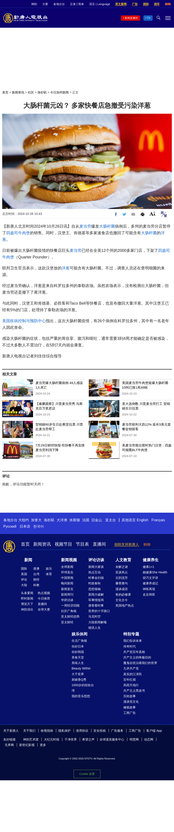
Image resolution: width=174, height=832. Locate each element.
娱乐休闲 (79, 634)
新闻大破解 (96, 594)
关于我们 (29, 730)
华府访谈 (67, 600)
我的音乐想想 (81, 696)
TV (148, 18)
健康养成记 (150, 583)
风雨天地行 (131, 685)
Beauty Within (81, 668)
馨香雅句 (121, 583)
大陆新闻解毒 (97, 622)
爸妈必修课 (123, 594)
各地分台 (59, 4)
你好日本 (78, 646)
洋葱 (66, 268)
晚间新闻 (67, 583)
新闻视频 (69, 560)
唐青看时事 (96, 605)
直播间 (99, 544)
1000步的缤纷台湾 (83, 687)
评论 (24, 579)
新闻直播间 (131, 18)
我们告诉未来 (132, 640)
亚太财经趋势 (70, 616)
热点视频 (44, 593)
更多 (43, 745)
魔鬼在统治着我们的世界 (140, 663)
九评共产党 (131, 668)
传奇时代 (129, 646)
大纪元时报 (51, 739)
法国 (85, 520)
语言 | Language (99, 4)
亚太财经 (67, 622)
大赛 (45, 4)
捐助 (146, 4)
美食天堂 (78, 657)
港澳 (36, 568)
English (142, 520)
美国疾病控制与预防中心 (24, 321)
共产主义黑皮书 (134, 690)
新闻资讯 (18, 92)
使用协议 (82, 730)
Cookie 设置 (86, 773)
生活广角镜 (79, 640)
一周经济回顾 (70, 605)
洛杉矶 (42, 92)
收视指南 (47, 730)
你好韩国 (78, 652)
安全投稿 (99, 730)
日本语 (25, 526)
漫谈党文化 (131, 701)
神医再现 (149, 589)
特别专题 (131, 634)
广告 (135, 4)
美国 (24, 574)
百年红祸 (129, 679)
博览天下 (27, 604)
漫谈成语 (121, 589)
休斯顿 (74, 520)
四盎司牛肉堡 (18, 233)
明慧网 (134, 739)
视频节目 (63, 544)
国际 (24, 568)
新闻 (28, 560)
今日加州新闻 (59, 92)
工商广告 (129, 713)
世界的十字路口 (99, 611)
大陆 (24, 585)
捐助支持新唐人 (126, 544)
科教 (36, 585)
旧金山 (96, 520)
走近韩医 (149, 594)
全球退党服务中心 (112, 739)
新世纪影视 (27, 745)
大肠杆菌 (107, 226)
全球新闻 (67, 567)
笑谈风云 (121, 572)
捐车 (157, 4)
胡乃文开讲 (150, 578)
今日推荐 (44, 598)
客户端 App (154, 730)
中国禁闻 (67, 578)
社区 (31, 92)
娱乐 (49, 568)
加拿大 (36, 520)
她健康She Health (155, 572)
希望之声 (88, 739)
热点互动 (94, 572)
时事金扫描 (96, 578)
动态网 (148, 739)
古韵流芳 (121, 578)
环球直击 (67, 572)
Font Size (152, 214)
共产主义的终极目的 (137, 657)
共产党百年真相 (134, 652)
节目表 (82, 544)
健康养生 (151, 560)
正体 (73, 4)
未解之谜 (121, 567)
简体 (81, 4)
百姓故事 (129, 696)
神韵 (34, 4)
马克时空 (94, 616)
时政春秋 (94, 583)
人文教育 (123, 560)
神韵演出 (27, 609)
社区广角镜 (68, 611)
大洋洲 (62, 520)
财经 (36, 579)
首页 (5, 92)
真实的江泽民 (132, 674)
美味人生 (78, 663)
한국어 (38, 526)
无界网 (9, 745)
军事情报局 (96, 600)
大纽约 (23, 520)
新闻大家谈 (96, 567)
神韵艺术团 (31, 739)
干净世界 (71, 739)
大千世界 (78, 674)
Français (158, 520)
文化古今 (121, 600)
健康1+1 (148, 567)
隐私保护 (64, 730)
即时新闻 (27, 598)
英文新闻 (121, 4)
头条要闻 (27, 593)
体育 (49, 574)
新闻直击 (67, 589)
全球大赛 (44, 609)
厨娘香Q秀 (79, 679)
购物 (168, 4)
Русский (9, 526)
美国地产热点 (124, 605)
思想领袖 (94, 589)
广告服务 (117, 730)
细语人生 (94, 627)
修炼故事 (129, 707)
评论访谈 (96, 560)
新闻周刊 (67, 594)
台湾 (36, 574)
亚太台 (110, 520)
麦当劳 (85, 226)
